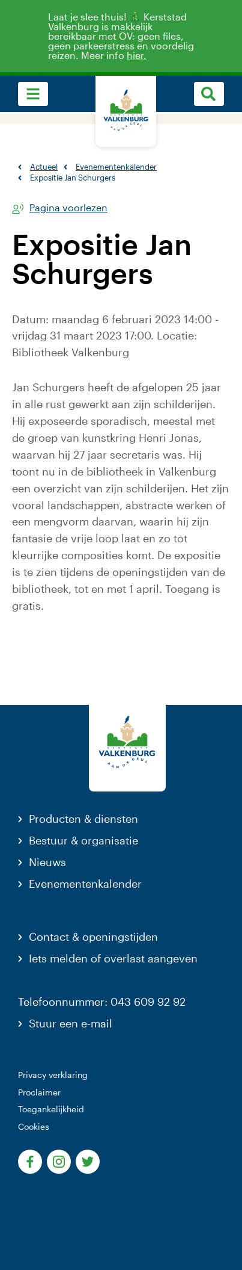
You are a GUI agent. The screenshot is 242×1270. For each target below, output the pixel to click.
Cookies (33, 1126)
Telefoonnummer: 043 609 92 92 (102, 1001)
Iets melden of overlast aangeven (113, 958)
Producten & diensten (83, 818)
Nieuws (47, 862)
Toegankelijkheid (51, 1109)
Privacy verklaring (53, 1075)
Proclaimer (39, 1092)
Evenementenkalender (85, 883)
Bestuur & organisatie (83, 840)
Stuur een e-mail (70, 1023)
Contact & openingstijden (93, 936)
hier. (143, 55)
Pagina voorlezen (68, 208)
